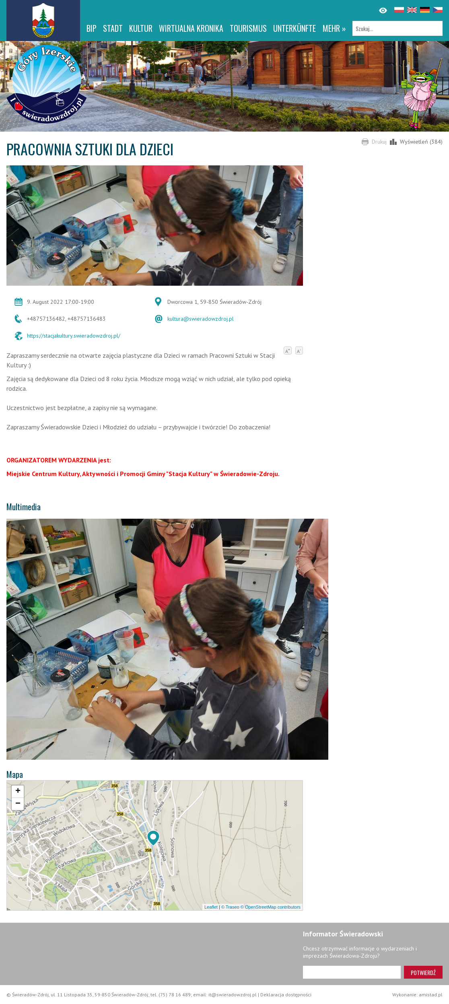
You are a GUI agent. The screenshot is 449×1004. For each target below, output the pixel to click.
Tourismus (248, 28)
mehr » (334, 28)
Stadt (113, 28)
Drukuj (379, 141)
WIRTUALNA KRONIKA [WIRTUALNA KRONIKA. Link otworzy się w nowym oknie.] (191, 28)
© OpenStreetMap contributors (271, 907)
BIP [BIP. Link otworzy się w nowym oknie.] (92, 28)
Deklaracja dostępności (285, 995)
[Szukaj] (397, 28)
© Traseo (230, 907)
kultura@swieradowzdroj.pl (200, 318)
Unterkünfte (294, 28)
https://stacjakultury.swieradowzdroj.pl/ (73, 335)
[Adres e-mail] (352, 972)
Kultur (140, 28)
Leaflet (211, 907)
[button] (153, 838)
